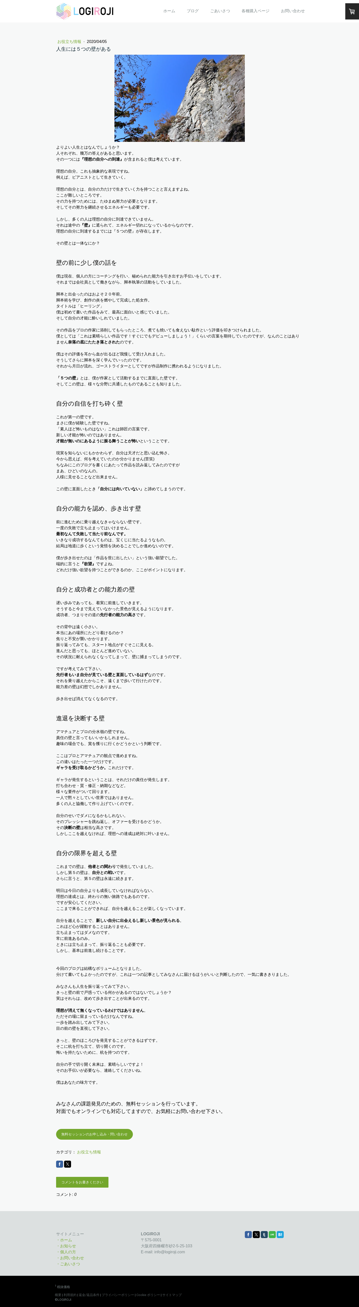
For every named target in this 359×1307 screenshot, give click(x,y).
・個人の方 (66, 1252)
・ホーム (64, 1240)
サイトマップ (172, 1295)
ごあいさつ (220, 11)
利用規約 (70, 1295)
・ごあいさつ (68, 1264)
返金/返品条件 (89, 1295)
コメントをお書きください (82, 1182)
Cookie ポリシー (148, 1295)
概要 (58, 1295)
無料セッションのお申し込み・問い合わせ (94, 1134)
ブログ (193, 11)
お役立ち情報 (69, 41)
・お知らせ (66, 1246)
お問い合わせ (293, 11)
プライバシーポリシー (118, 1295)
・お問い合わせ (70, 1258)
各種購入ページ (255, 11)
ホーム (169, 11)
